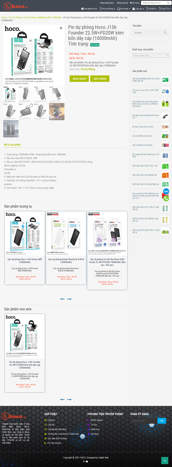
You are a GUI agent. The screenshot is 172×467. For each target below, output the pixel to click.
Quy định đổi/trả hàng (57, 438)
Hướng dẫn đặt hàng (57, 429)
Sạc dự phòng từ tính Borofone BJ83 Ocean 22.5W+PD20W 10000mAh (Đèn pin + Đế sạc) (107, 262)
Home (4, 17)
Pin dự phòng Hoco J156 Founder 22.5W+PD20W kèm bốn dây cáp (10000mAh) (24, 365)
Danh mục (95, 429)
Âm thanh (123, 8)
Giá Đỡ (151, 8)
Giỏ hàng (134, 3)
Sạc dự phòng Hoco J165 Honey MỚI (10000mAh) (25, 261)
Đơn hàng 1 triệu (78, 53)
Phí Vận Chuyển (54, 443)
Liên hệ (51, 424)
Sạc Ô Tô (165, 8)
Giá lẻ (72, 58)
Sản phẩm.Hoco (89, 8)
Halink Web (104, 457)
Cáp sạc (138, 8)
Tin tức (94, 424)
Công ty (51, 420)
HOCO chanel (96, 420)
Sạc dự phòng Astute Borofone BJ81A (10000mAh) (66, 261)
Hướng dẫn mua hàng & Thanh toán (63, 434)
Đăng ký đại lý (122, 3)
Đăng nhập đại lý (107, 3)
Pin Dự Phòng (107, 8)
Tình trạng (78, 44)
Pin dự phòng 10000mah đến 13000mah (42, 17)
